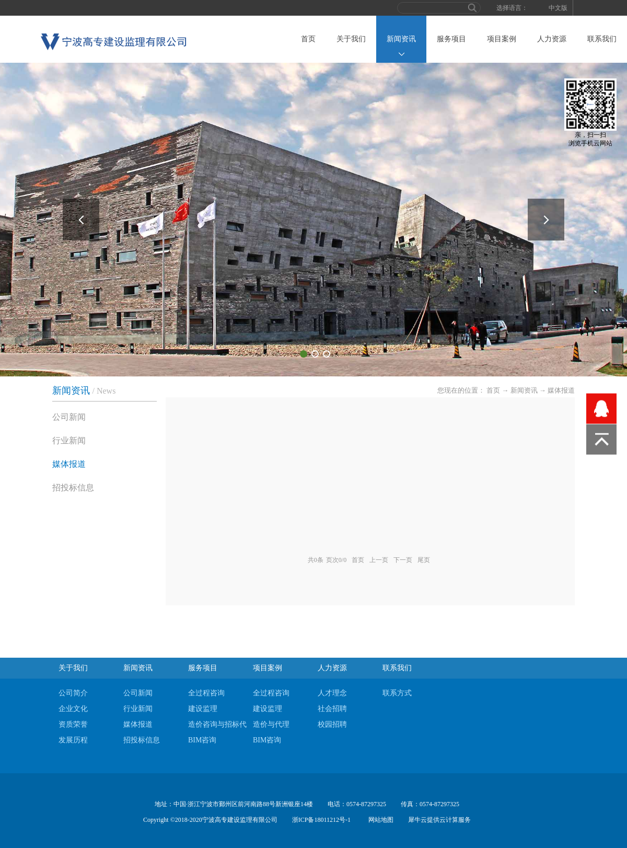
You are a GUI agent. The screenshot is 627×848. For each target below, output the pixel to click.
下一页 (402, 560)
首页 (308, 39)
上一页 (378, 560)
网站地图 (379, 819)
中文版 (558, 8)
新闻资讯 (524, 390)
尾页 (423, 560)
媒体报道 (561, 390)
